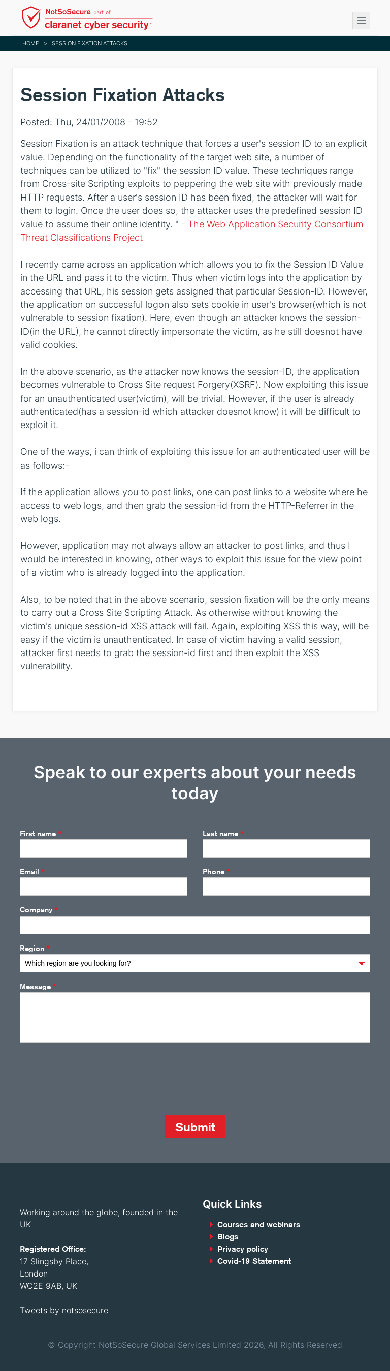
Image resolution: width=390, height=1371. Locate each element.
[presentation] (97, 1079)
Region (35, 948)
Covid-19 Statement (254, 1261)
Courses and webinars (258, 1224)
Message (38, 986)
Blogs (227, 1237)
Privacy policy (242, 1249)
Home (30, 43)
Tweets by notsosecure (64, 1310)
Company (39, 910)
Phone (216, 871)
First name (40, 833)
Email (32, 871)
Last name (223, 833)
